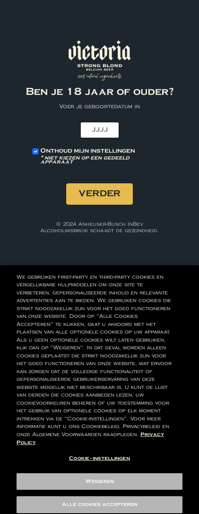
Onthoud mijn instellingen (99, 156)
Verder (99, 193)
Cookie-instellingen (99, 462)
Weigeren (99, 485)
